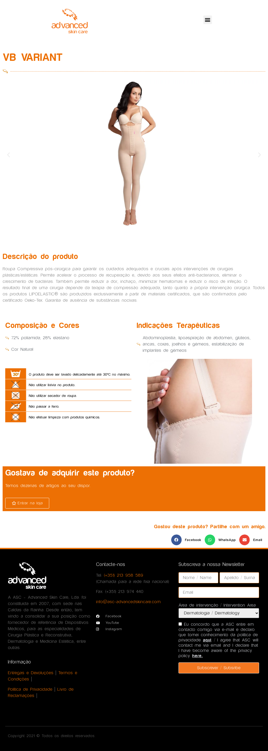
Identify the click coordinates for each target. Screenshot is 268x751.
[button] (207, 19)
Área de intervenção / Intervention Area (217, 605)
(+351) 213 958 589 (123, 575)
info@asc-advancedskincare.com (128, 601)
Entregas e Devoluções (30, 673)
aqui (207, 640)
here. (197, 655)
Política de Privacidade (30, 689)
